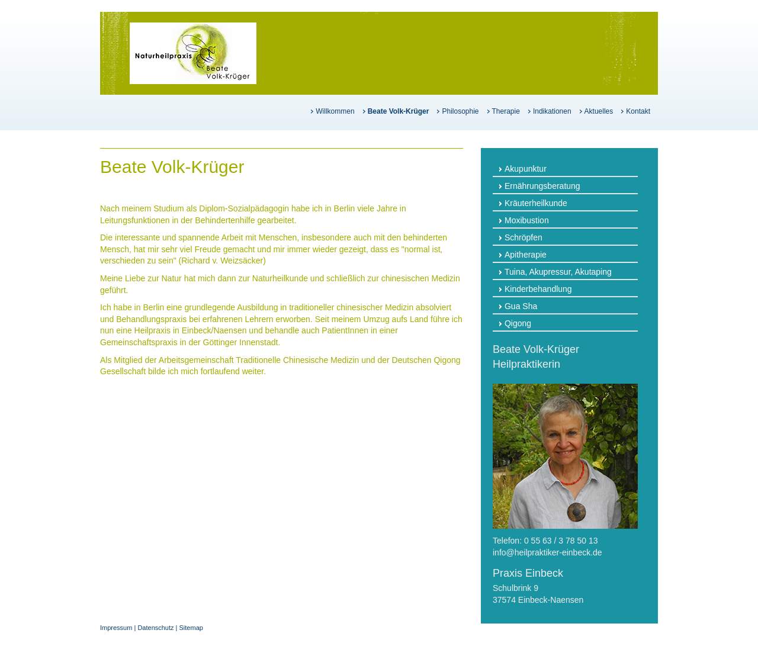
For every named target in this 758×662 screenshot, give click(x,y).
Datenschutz (155, 627)
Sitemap (191, 627)
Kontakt (638, 111)
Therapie (506, 111)
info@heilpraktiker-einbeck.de (547, 552)
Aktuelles (599, 111)
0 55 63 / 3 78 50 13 (561, 540)
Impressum (116, 627)
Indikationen (552, 111)
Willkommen (335, 111)
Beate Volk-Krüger (398, 111)
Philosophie (460, 111)
